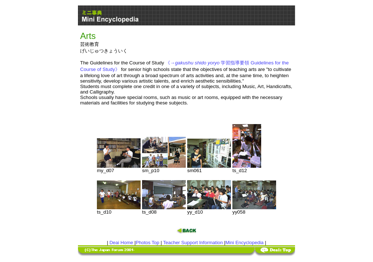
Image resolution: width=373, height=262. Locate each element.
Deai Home (121, 242)
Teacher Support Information (193, 242)
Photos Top (148, 242)
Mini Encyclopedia (244, 242)
